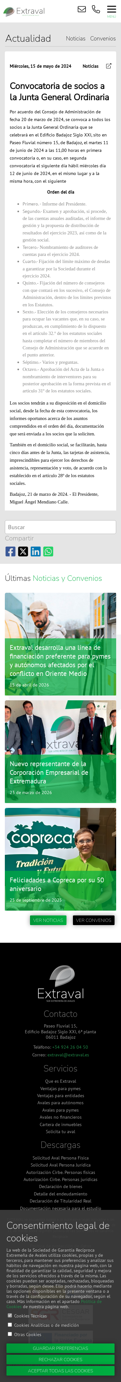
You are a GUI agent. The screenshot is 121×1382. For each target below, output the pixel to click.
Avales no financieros (61, 1117)
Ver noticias (48, 920)
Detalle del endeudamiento (60, 1194)
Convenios (103, 38)
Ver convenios (94, 920)
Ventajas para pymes (60, 1088)
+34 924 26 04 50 (70, 1047)
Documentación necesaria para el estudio (60, 1208)
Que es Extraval (60, 1081)
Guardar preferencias (60, 1348)
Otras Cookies (27, 1334)
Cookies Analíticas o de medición (46, 1325)
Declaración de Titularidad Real (60, 1201)
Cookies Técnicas (30, 1316)
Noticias (76, 38)
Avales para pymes (60, 1110)
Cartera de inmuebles (61, 1124)
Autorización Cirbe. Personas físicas (60, 1172)
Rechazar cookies (60, 1360)
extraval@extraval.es (68, 1055)
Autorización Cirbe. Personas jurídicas (60, 1179)
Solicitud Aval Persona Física (61, 1158)
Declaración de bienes (60, 1186)
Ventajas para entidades (60, 1095)
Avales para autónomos (60, 1103)
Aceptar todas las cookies (60, 1371)
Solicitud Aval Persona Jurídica (61, 1165)
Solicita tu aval (60, 1131)
